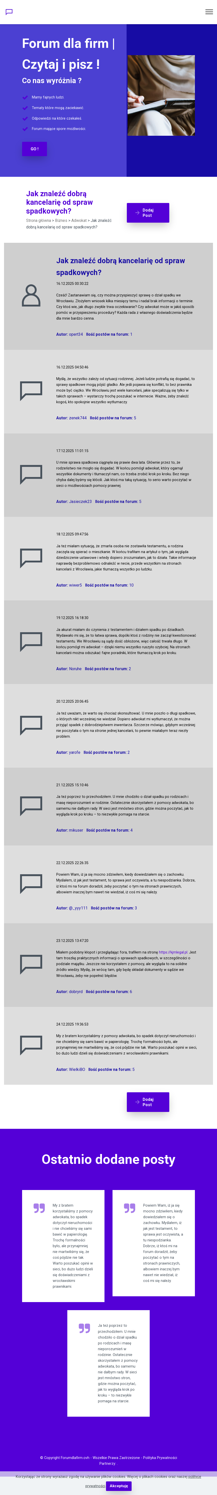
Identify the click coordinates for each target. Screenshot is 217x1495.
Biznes (61, 220)
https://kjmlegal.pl (173, 952)
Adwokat (79, 220)
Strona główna (38, 220)
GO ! (34, 148)
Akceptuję (118, 1486)
